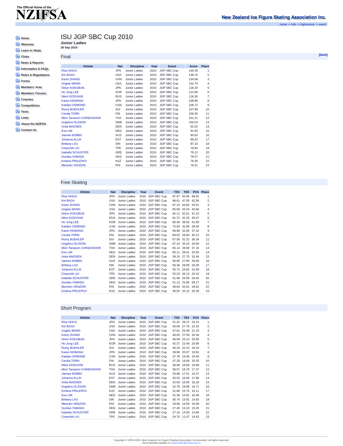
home (283, 24)
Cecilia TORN (70, 113)
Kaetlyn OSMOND (73, 105)
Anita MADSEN (71, 126)
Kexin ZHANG (71, 79)
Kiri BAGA (68, 75)
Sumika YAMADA (73, 156)
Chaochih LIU (70, 148)
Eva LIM (67, 131)
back (323, 54)
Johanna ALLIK (71, 139)
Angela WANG (71, 83)
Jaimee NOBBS (72, 135)
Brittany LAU (70, 143)
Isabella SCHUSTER (75, 152)
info (293, 24)
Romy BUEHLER (73, 109)
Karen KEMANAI (72, 100)
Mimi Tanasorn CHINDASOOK (81, 118)
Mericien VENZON (74, 165)
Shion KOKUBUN (73, 87)
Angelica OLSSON (74, 122)
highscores (307, 24)
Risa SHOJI (69, 70)
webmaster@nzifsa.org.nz (186, 442)
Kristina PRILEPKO (74, 161)
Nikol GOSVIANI (72, 96)
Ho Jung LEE (70, 92)
